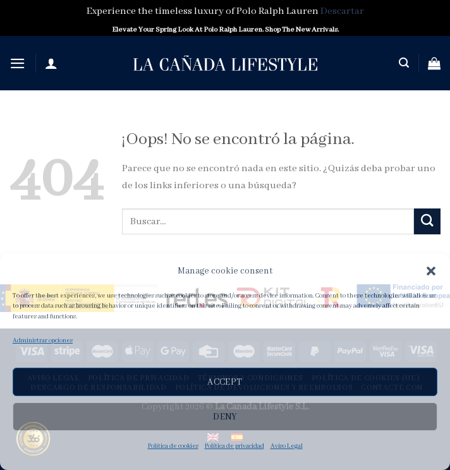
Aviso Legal (287, 446)
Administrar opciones (43, 341)
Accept (225, 382)
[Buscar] (404, 63)
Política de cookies (173, 446)
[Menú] (17, 63)
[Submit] (427, 221)
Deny (225, 417)
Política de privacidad (234, 446)
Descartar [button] (342, 11)
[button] (431, 271)
